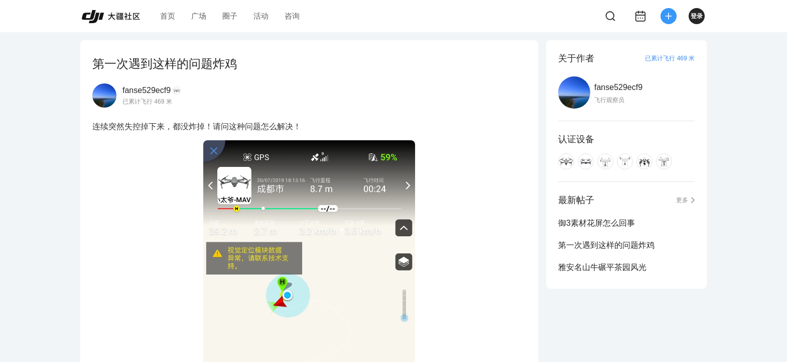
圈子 (229, 16)
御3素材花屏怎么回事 (596, 223)
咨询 (292, 16)
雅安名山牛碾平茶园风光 (602, 267)
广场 (198, 16)
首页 (167, 16)
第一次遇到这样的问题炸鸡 (606, 245)
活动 (261, 16)
